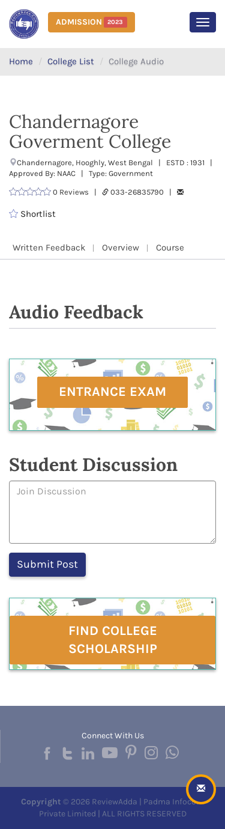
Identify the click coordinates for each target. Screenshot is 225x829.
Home (21, 61)
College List (70, 61)
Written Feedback (49, 247)
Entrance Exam (112, 391)
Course (170, 247)
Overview (120, 247)
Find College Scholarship (112, 639)
